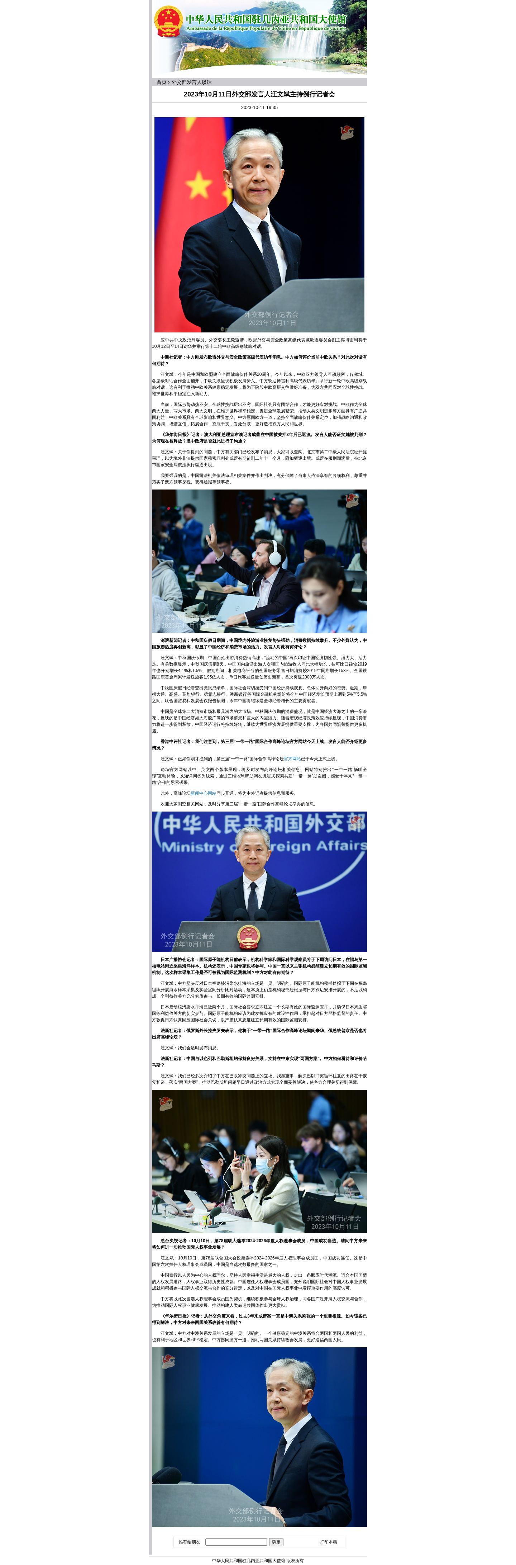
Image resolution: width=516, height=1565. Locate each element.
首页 (162, 82)
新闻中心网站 (203, 793)
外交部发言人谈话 (192, 82)
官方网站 (292, 758)
